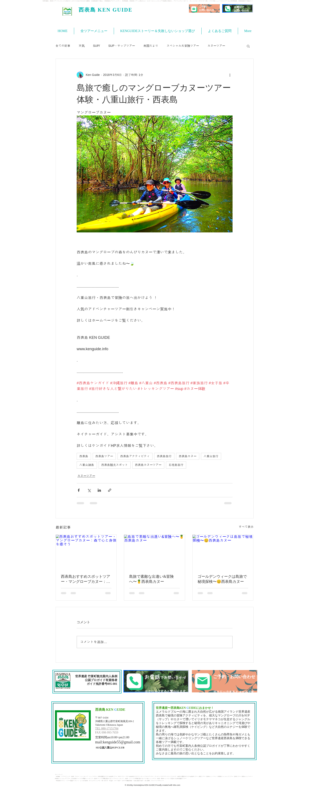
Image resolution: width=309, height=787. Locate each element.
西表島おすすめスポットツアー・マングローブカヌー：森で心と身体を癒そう (85, 579)
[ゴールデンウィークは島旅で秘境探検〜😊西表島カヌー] (223, 552)
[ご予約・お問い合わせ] (224, 681)
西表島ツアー (104, 456)
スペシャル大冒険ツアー (183, 45)
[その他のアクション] (230, 74)
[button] (248, 46)
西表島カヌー (188, 456)
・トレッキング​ (83, 776)
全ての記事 (63, 45)
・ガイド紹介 (117, 780)
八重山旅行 (211, 456)
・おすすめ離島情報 (126, 780)
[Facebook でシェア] (79, 490)
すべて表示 (246, 526)
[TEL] (156, 681)
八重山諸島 (86, 465)
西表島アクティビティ (135, 456)
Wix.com (176, 785)
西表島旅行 (164, 456)
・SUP (72, 776)
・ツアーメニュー (65, 776)
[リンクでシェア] (110, 490)
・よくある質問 (83, 780)
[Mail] (193, 8)
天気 (82, 45)
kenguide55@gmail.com (121, 742)
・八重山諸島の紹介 (137, 780)
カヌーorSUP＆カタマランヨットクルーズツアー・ (140, 776)
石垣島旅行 (176, 465)
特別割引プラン (60, 780)
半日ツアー (121, 776)
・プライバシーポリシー (157, 780)
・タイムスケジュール (94, 780)
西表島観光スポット (114, 465)
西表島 (83, 456)
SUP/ (96, 45)
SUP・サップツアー (121, 45)
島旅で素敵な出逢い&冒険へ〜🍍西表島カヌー (151, 579)
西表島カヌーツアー (148, 465)
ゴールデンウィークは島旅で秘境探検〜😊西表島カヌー (222, 579)
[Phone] (227, 8)
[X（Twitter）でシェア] (89, 490)
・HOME (57, 776)
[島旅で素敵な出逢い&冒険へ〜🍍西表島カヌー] (154, 552)
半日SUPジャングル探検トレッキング (82, 778)
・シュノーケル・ (93, 776)
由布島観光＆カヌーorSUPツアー (107, 776)
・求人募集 (146, 780)
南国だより (150, 45)
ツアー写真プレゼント (72, 780)
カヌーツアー (216, 45)
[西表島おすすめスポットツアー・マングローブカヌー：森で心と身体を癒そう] (86, 552)
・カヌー (76, 776)
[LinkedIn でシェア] (99, 490)
